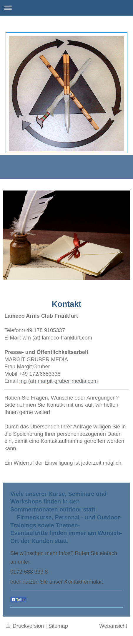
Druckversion (25, 626)
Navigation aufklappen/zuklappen (66, 7)
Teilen (18, 600)
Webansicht (113, 626)
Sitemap (58, 626)
